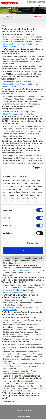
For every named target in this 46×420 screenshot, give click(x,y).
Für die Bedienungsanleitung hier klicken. (19, 114)
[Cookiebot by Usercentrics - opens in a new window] (32, 167)
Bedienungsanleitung (25, 373)
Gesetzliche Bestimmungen (23, 411)
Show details (32, 243)
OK (23, 250)
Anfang (23, 408)
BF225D (38, 16)
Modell (32, 2)
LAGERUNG (8, 373)
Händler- (41, 2)
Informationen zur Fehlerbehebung (16, 270)
